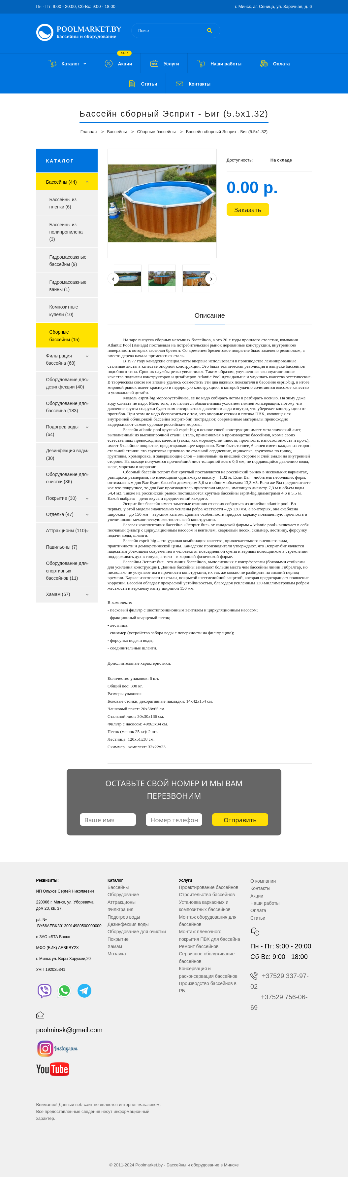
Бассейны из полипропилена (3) (66, 232)
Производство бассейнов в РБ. (208, 987)
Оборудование (123, 894)
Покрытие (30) (61, 498)
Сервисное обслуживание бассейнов (207, 957)
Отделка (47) (60, 514)
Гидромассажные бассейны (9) (68, 260)
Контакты (260, 888)
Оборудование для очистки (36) (66, 478)
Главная (88, 131)
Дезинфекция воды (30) (66, 454)
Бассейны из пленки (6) (63, 203)
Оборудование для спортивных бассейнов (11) (66, 571)
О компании (263, 881)
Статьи (257, 918)
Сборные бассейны (156, 131)
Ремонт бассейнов (199, 946)
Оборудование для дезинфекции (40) (66, 383)
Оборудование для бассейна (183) (66, 407)
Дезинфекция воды (128, 924)
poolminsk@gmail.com (69, 1030)
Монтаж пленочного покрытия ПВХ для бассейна (209, 935)
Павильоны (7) (62, 547)
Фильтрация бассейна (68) (61, 359)
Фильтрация (120, 909)
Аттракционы (122, 902)
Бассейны (117, 131)
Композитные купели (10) (63, 310)
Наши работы (264, 903)
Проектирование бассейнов (208, 887)
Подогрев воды (124, 917)
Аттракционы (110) (66, 530)
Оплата (258, 910)
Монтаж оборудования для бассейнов (208, 920)
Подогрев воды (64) (62, 430)
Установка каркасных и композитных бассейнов (205, 906)
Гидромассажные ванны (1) (68, 285)
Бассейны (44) (61, 182)
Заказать (248, 209)
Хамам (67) (58, 594)
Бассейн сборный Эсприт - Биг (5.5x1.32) (227, 131)
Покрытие (118, 939)
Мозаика (117, 953)
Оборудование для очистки (137, 931)
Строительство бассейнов (207, 894)
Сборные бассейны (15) (64, 335)
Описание (210, 315)
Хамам (115, 946)
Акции (256, 896)
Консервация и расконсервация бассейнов (208, 972)
